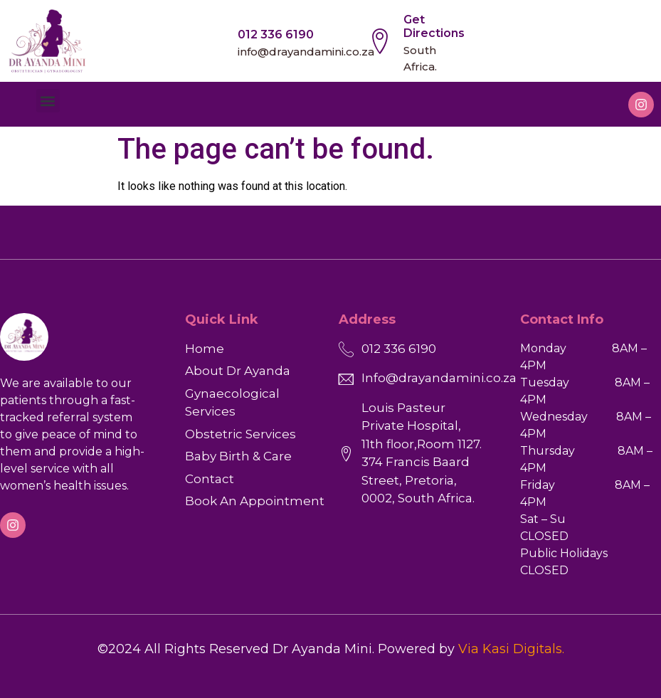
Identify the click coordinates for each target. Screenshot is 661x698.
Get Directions (434, 26)
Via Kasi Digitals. (511, 649)
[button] (48, 100)
